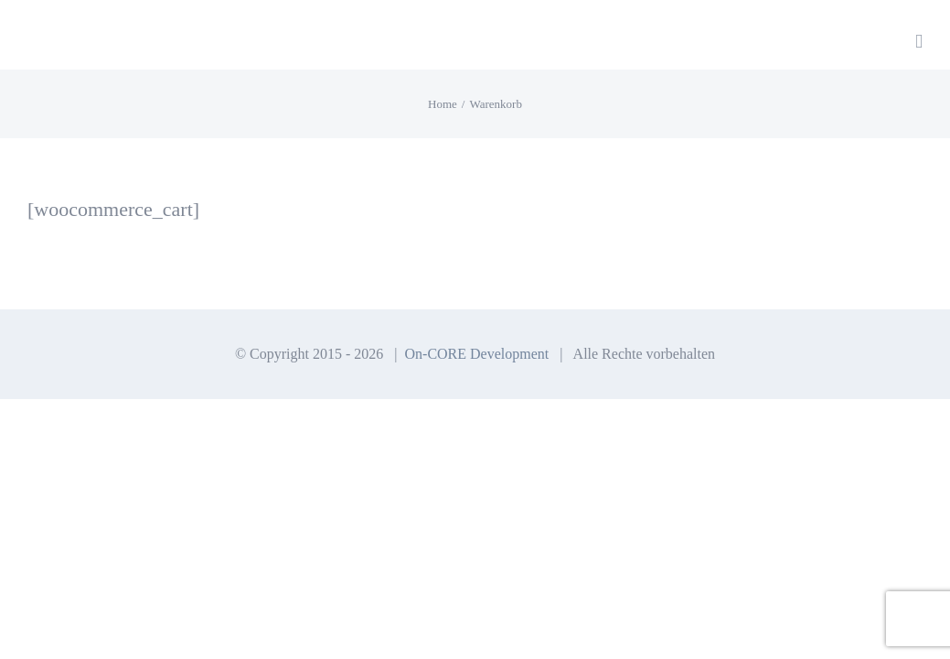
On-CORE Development (477, 354)
